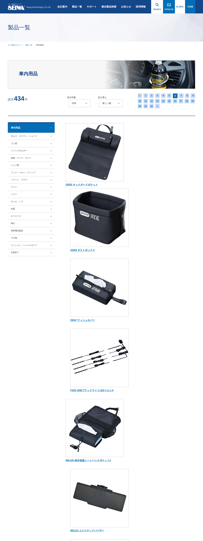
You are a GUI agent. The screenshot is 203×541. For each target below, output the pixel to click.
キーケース (17, 244)
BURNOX (73, 450)
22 (149, 107)
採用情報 (141, 6)
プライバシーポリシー (35, 532)
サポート (92, 6)
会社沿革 (47, 390)
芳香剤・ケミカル (76, 510)
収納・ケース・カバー (22, 167)
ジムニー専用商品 (76, 428)
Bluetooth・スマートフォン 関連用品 (108, 391)
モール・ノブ (18, 225)
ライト (14, 205)
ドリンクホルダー (20, 157)
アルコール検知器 (76, 495)
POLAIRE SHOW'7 (77, 488)
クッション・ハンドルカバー (26, 283)
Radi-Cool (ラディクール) (79, 435)
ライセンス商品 (75, 473)
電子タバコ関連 (75, 503)
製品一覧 (77, 6)
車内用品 (72, 413)
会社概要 (47, 397)
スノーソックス (103, 399)
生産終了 (15, 293)
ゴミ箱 (14, 147)
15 (168, 101)
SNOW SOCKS (75, 480)
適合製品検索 (108, 6)
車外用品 (72, 420)
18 (186, 101)
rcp (70, 443)
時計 (13, 254)
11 (143, 101)
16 (174, 101)
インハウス (67, 532)
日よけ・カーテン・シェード (26, 138)
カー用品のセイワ (15, 45)
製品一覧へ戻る (27, 350)
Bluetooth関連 (75, 405)
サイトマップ (53, 532)
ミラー (14, 215)
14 (161, 101)
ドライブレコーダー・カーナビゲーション (79, 391)
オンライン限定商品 (77, 465)
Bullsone (72, 458)
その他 (14, 273)
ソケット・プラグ (20, 196)
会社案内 (62, 6)
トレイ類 (15, 176)
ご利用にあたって (15, 532)
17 (180, 101)
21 (143, 107)
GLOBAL (180, 7)
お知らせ (126, 6)
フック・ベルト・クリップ (25, 186)
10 (136, 101)
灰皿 (13, 234)
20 (136, 107)
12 (149, 101)
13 (155, 101)
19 (193, 101)
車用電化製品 (18, 263)
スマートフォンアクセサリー (79, 399)
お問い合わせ (179, 382)
